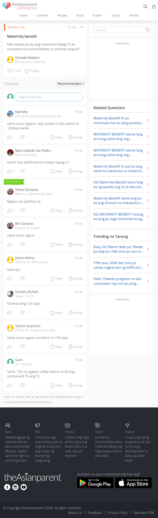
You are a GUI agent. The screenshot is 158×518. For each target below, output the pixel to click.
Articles (134, 15)
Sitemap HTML (144, 512)
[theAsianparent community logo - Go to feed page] (19, 6)
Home (23, 15)
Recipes (62, 15)
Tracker (97, 15)
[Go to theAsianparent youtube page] (24, 487)
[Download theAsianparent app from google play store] (95, 487)
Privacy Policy (118, 512)
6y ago (79, 111)
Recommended (71, 83)
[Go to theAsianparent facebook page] (7, 487)
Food (80, 15)
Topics (116, 15)
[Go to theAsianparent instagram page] (15, 487)
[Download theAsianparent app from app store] (133, 487)
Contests (42, 15)
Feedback (95, 512)
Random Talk (16, 27)
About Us (75, 512)
